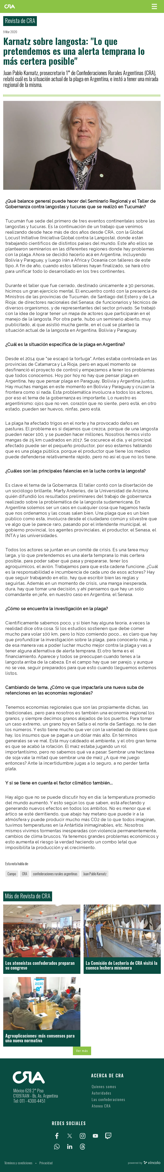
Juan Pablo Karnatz (94, 873)
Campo (12, 873)
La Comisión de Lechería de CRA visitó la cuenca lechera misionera (121, 965)
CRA (24, 873)
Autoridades (101, 1093)
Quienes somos (104, 1086)
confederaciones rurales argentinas (55, 873)
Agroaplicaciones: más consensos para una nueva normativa (40, 1038)
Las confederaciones (108, 1099)
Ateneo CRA (101, 1106)
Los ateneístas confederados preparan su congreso (40, 965)
